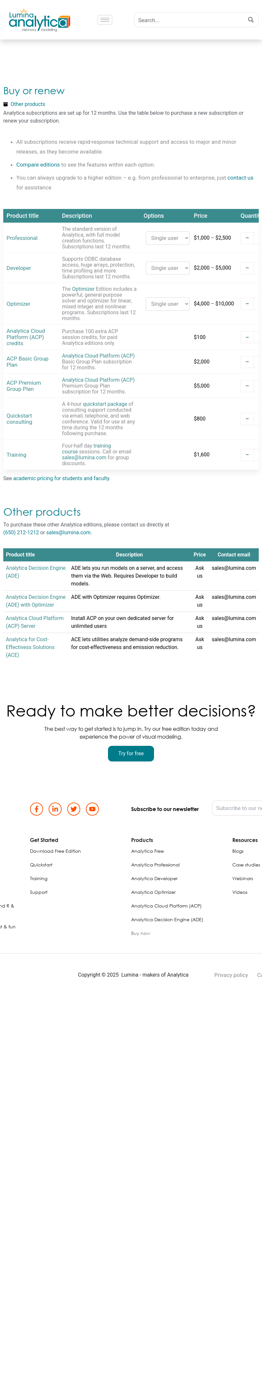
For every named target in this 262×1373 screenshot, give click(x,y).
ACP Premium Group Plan (24, 386)
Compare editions (38, 164)
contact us (240, 177)
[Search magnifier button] (251, 19)
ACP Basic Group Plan (28, 362)
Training (16, 455)
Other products (28, 104)
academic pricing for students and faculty (61, 478)
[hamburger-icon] (105, 19)
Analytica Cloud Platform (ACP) (98, 356)
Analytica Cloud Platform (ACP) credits (26, 337)
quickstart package (105, 404)
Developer (19, 268)
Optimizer (18, 304)
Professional (22, 238)
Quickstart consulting (19, 419)
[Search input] (189, 19)
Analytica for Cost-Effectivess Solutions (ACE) (30, 647)
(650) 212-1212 (21, 532)
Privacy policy (231, 975)
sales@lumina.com (84, 457)
